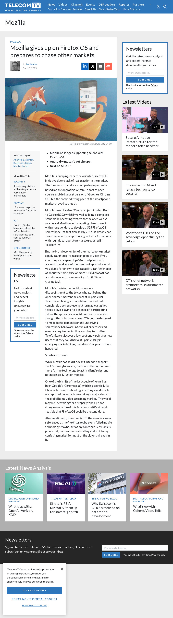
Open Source (22, 247)
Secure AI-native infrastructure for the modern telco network (142, 142)
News (51, 4)
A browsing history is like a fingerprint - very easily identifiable (25, 191)
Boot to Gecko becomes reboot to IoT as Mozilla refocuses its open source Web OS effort (24, 232)
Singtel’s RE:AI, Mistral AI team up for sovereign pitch (64, 508)
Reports (124, 4)
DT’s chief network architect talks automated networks (145, 285)
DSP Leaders (106, 4)
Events (90, 4)
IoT (16, 220)
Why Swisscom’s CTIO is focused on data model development (106, 510)
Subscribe (25, 324)
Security (19, 181)
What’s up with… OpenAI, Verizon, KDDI (20, 510)
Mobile (17, 166)
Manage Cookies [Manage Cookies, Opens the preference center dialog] (34, 605)
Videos (63, 4)
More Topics (131, 9)
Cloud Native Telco (109, 9)
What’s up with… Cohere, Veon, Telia (147, 508)
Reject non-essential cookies (34, 599)
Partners (138, 4)
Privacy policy (158, 555)
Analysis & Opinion (23, 159)
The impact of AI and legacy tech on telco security (141, 189)
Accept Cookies (34, 590)
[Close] (62, 569)
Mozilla (15, 22)
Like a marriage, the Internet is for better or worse (25, 210)
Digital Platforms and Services (65, 9)
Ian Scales (31, 63)
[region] (34, 589)
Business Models (22, 162)
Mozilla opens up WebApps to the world (23, 255)
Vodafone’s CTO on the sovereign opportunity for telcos (145, 237)
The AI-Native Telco (63, 498)
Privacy (19, 202)
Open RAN (90, 9)
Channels (77, 4)
